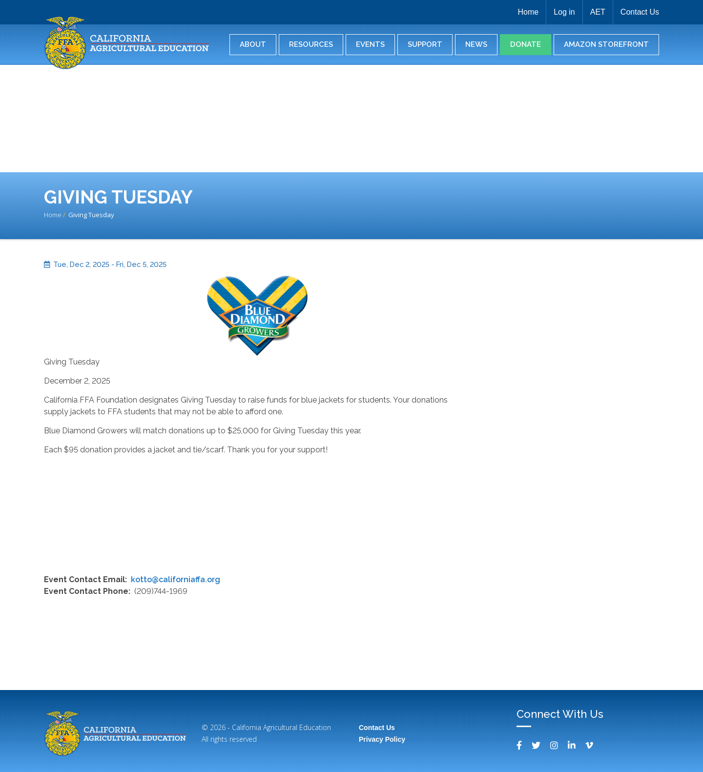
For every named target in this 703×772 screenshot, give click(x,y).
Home (527, 12)
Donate (525, 44)
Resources (311, 44)
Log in (564, 12)
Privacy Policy (382, 739)
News (476, 44)
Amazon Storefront (606, 44)
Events (370, 44)
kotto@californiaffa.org (175, 579)
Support (425, 44)
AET (597, 12)
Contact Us (639, 12)
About (253, 44)
